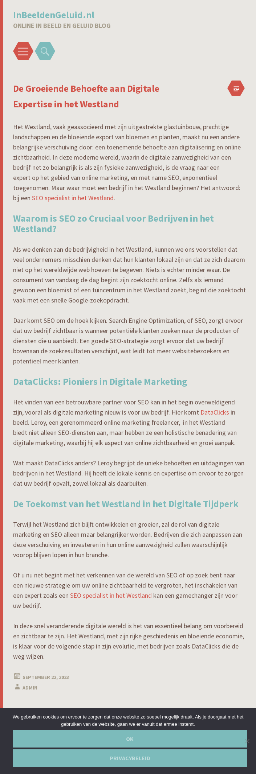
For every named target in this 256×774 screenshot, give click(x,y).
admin (30, 687)
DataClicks (214, 412)
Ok (130, 738)
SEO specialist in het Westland (73, 198)
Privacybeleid (130, 758)
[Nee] (247, 741)
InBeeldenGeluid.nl (53, 15)
